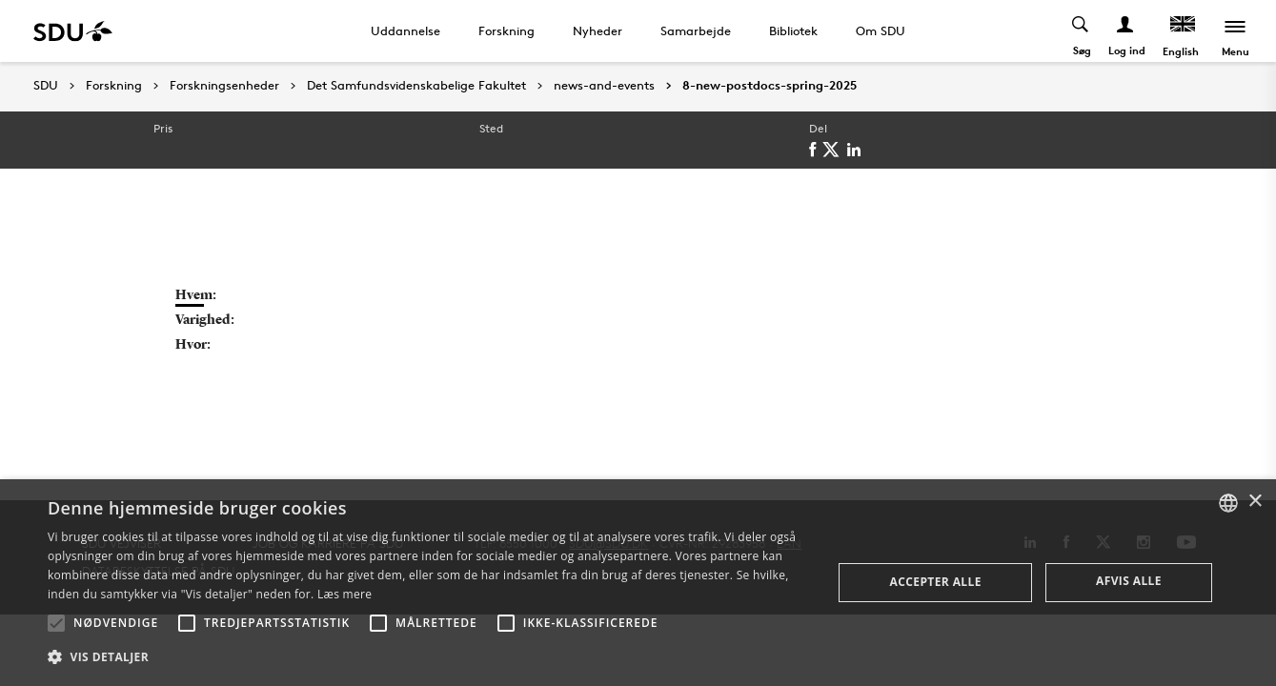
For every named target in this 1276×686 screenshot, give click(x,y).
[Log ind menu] (1126, 31)
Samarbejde (695, 30)
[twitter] (834, 149)
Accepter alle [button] (936, 582)
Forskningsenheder (224, 85)
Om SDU (880, 30)
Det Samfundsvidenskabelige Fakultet (416, 85)
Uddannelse (405, 30)
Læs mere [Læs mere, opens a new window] (344, 594)
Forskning (506, 30)
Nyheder (597, 30)
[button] (56, 623)
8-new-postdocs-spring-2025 (769, 85)
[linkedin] (857, 149)
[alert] (638, 582)
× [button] (1254, 501)
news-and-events (604, 85)
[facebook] (815, 149)
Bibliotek (793, 30)
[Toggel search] (1081, 31)
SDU (45, 85)
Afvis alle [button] (1129, 581)
